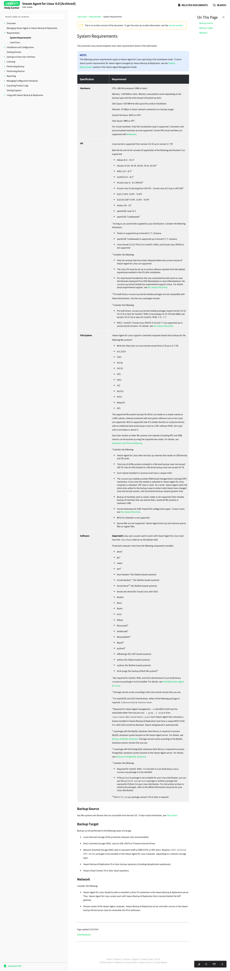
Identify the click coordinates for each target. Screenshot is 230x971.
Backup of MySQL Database (125, 739)
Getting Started (14, 52)
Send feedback (84, 934)
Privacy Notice (131, 962)
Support (135, 959)
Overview (11, 23)
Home (109, 959)
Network (203, 32)
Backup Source (206, 23)
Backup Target (206, 28)
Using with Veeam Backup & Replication (25, 95)
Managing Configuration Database (22, 80)
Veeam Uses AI (146, 962)
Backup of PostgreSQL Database (131, 756)
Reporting (11, 76)
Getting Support (14, 90)
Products (117, 959)
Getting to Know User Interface (21, 57)
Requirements (13, 33)
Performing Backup (15, 66)
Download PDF (15, 966)
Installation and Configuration (20, 47)
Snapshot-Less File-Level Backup (127, 443)
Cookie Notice (160, 962)
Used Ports (15, 42)
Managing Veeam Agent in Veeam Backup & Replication (32, 28)
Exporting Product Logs (17, 85)
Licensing (11, 61)
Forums (126, 959)
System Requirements (20, 37)
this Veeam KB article (157, 287)
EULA (157, 959)
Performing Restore (16, 71)
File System (172, 815)
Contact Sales (147, 959)
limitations (131, 134)
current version (175, 25)
